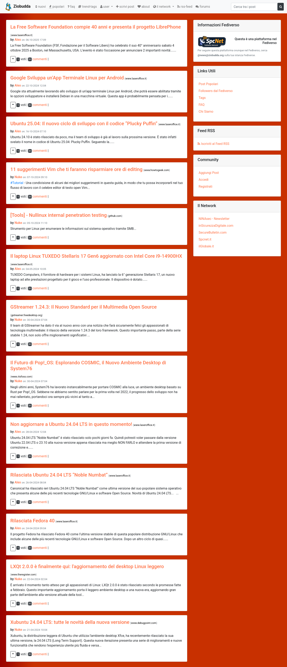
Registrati (205, 186)
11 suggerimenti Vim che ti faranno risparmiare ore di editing (76, 169)
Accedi (204, 180)
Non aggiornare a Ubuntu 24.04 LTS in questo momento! (71, 424)
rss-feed (184, 7)
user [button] (105, 7)
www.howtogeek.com (156, 170)
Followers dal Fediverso (215, 91)
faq (71, 7)
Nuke (18, 177)
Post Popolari (208, 84)
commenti (39, 59)
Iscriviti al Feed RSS (213, 144)
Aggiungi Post (209, 173)
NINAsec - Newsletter (214, 219)
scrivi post (125, 7)
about (144, 7)
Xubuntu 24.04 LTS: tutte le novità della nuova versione (69, 622)
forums (203, 7)
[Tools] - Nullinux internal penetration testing (58, 215)
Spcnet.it (205, 239)
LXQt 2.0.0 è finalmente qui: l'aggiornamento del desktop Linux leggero (87, 566)
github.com (115, 215)
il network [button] (162, 7)
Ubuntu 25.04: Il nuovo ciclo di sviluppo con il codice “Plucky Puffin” (83, 123)
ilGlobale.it (206, 246)
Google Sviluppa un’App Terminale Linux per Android (67, 78)
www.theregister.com (23, 574)
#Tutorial (16, 183)
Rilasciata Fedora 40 (32, 521)
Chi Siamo (206, 111)
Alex (18, 40)
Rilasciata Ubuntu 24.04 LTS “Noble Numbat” (59, 475)
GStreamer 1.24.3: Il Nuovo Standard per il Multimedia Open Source (83, 307)
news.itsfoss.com (21, 376)
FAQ (201, 105)
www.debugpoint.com (143, 622)
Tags (202, 98)
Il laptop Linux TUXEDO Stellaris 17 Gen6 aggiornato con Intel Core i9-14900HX (96, 256)
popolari (56, 7)
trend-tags (87, 7)
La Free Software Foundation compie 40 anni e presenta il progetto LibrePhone (95, 27)
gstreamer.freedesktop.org (26, 315)
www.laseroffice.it (21, 35)
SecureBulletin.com (213, 232)
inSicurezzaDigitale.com (216, 226)
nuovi (41, 6)
